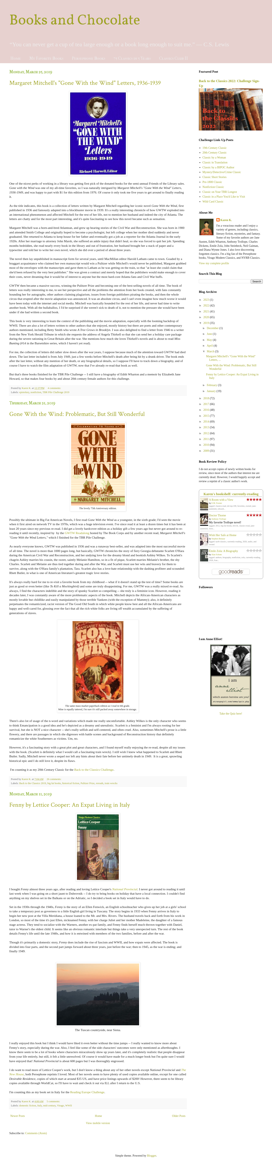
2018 (206, 398)
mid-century (49, 1105)
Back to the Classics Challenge (94, 769)
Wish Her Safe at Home (222, 535)
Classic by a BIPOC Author (218, 167)
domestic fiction (27, 1105)
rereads (99, 783)
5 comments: (54, 1101)
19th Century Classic (215, 147)
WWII (68, 1105)
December (213, 328)
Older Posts (178, 1115)
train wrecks (111, 783)
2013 (206, 427)
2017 (206, 404)
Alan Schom (216, 554)
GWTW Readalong (77, 533)
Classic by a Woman (214, 157)
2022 (206, 305)
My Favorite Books (46, 58)
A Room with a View (221, 499)
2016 (206, 409)
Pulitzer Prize (88, 783)
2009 (206, 450)
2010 (206, 444)
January (211, 391)
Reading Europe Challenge (87, 1092)
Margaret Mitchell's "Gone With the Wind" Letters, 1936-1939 (85, 83)
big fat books (54, 783)
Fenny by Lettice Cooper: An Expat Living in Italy (69, 805)
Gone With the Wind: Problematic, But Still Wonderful (77, 414)
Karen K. (226, 220)
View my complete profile (214, 263)
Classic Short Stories (215, 177)
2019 (206, 323)
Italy (39, 1105)
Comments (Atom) (36, 1133)
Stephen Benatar (218, 539)
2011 (206, 439)
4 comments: (55, 388)
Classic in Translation (215, 162)
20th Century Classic (215, 152)
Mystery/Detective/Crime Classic (222, 172)
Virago (60, 1105)
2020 (206, 317)
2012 (206, 433)
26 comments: (54, 779)
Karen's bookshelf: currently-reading (231, 494)
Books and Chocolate (74, 21)
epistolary (24, 392)
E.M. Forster (217, 503)
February (212, 385)
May (210, 339)
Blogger (151, 1155)
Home (15, 58)
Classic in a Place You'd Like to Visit (224, 196)
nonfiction (35, 392)
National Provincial (124, 889)
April (210, 345)
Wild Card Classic (213, 201)
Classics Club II (173, 58)
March (211, 351)
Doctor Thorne (217, 515)
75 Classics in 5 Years (132, 58)
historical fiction (70, 783)
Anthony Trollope (218, 519)
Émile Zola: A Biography (223, 551)
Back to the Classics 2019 (32, 783)
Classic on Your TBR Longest (220, 191)
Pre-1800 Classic (212, 182)
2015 (206, 415)
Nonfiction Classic (213, 187)
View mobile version (98, 1123)
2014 (206, 421)
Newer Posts (17, 1115)
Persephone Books (88, 58)
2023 (206, 299)
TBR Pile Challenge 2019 (55, 392)
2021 (206, 311)
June (210, 333)
